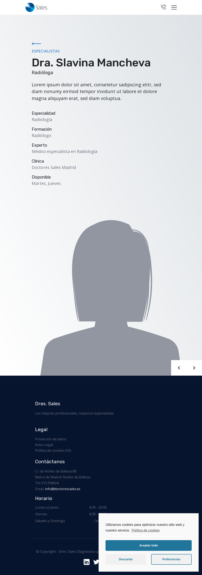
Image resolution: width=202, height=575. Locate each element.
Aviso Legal (44, 444)
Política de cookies (146, 530)
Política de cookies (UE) (53, 450)
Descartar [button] (126, 559)
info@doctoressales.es (62, 489)
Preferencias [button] (171, 559)
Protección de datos (50, 439)
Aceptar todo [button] (148, 545)
